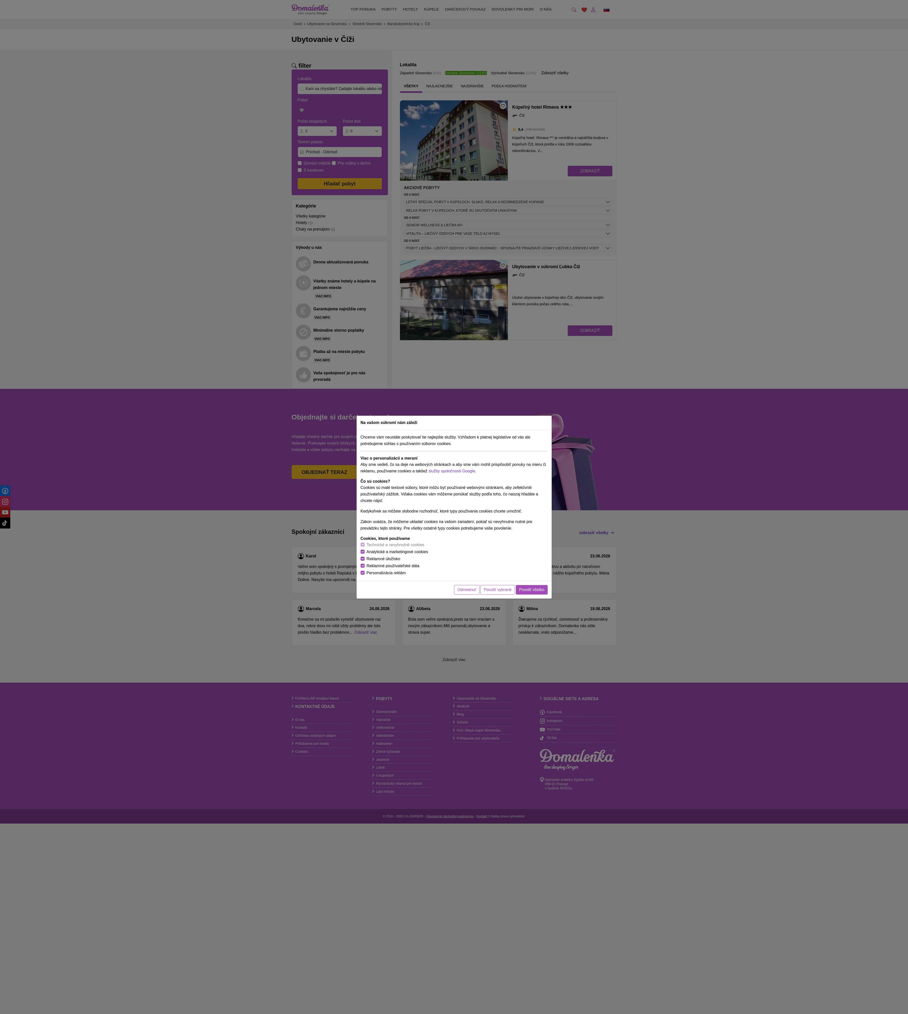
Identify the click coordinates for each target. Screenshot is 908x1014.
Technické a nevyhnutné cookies (395, 545)
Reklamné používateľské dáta (393, 566)
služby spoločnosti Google (452, 471)
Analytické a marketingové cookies (397, 552)
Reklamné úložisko (383, 559)
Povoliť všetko (531, 590)
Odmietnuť (466, 590)
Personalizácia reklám (386, 573)
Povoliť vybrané (498, 590)
